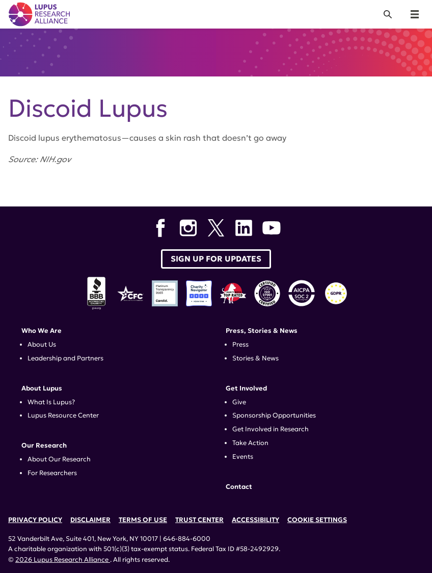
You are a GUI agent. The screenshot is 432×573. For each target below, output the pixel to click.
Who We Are (41, 331)
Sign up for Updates (216, 259)
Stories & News (255, 358)
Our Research (44, 445)
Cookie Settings (317, 520)
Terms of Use (143, 520)
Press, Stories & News (262, 331)
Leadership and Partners (65, 358)
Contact (239, 487)
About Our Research (59, 459)
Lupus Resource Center (63, 415)
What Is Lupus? (51, 402)
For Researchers (52, 473)
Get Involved (246, 388)
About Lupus (41, 388)
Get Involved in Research (270, 429)
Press (240, 345)
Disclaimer (90, 520)
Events (242, 457)
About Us (42, 345)
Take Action (250, 443)
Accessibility (255, 520)
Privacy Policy (35, 520)
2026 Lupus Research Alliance (62, 560)
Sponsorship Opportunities (274, 415)
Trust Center (199, 520)
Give (239, 402)
